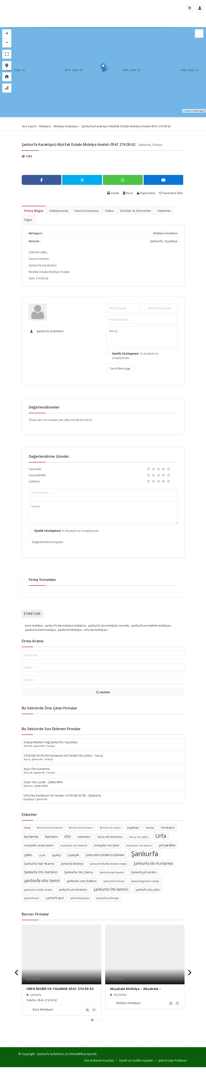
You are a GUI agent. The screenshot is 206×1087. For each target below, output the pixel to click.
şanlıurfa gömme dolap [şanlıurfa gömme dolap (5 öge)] (145, 881)
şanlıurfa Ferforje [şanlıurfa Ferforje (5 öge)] (113, 881)
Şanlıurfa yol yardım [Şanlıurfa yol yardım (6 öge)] (143, 872)
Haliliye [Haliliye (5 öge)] (150, 827)
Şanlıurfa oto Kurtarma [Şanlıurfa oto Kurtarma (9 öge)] (153, 863)
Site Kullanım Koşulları (99, 1060)
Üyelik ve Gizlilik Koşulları (136, 1060)
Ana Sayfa (29, 126)
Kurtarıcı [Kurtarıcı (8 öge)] (51, 836)
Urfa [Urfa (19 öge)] (160, 835)
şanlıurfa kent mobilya (40, 630)
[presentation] (17, 973)
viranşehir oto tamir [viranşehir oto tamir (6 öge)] (106, 845)
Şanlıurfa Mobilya (70, 630)
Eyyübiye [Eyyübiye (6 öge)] (133, 827)
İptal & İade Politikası (172, 1060)
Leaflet (187, 110)
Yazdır (113, 193)
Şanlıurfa (156, 241)
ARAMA (103, 692)
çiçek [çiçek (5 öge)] (42, 855)
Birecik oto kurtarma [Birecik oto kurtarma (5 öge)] (49, 827)
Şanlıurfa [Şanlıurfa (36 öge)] (144, 853)
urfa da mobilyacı (95, 630)
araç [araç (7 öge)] (27, 827)
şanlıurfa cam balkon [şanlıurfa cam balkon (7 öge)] (82, 881)
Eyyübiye (171, 241)
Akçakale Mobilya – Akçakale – (135, 988)
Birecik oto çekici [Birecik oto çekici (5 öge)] (110, 827)
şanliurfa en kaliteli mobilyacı (151, 625)
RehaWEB (76, 1054)
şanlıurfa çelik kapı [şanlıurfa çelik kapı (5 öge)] (107, 898)
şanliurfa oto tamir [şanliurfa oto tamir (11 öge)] (42, 880)
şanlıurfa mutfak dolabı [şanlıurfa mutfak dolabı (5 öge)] (38, 889)
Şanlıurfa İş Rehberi (46, 331)
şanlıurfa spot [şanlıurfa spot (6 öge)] (55, 898)
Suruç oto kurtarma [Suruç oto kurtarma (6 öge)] (109, 837)
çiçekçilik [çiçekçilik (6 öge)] (73, 855)
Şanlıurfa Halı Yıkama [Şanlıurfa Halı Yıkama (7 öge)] (39, 864)
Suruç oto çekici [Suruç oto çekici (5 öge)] (139, 836)
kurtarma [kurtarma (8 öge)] (31, 836)
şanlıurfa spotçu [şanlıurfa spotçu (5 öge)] (80, 898)
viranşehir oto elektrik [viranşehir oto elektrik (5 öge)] (73, 845)
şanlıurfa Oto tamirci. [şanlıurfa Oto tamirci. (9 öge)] (111, 889)
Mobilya (44, 126)
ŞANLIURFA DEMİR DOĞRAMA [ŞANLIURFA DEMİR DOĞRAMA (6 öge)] (105, 855)
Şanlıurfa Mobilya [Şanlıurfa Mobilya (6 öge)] (72, 864)
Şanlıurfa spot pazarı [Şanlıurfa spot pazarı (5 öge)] (112, 872)
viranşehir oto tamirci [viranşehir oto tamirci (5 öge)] (139, 845)
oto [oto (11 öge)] (67, 836)
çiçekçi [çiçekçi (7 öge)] (56, 855)
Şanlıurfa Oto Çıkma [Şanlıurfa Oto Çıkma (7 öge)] (78, 872)
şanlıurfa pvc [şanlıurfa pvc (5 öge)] (31, 898)
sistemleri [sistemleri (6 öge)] (84, 837)
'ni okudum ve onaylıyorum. (135, 355)
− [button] (6, 42)
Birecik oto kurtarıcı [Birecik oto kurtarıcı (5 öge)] (81, 827)
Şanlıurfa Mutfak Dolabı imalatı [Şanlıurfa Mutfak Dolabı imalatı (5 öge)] (108, 863)
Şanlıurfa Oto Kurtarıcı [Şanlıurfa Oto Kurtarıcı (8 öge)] (40, 872)
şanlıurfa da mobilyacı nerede (108, 625)
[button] (92, 1020)
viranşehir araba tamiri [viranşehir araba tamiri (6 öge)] (39, 845)
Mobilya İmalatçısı (66, 126)
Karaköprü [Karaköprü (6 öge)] (168, 827)
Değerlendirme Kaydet (47, 542)
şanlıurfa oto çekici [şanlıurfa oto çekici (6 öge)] (148, 890)
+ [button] (6, 33)
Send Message (120, 368)
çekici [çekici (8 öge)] (28, 854)
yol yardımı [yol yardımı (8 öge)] (167, 845)
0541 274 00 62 (47, 1000)
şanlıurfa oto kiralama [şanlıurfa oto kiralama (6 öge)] (73, 890)
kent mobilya (34, 625)
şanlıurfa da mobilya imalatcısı (65, 625)
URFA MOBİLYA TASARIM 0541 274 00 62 (60, 988)
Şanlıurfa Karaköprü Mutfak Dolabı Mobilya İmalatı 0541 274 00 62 (126, 126)
